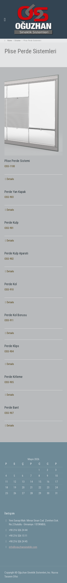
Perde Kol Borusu (15, 315)
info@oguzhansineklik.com (23, 547)
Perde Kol (10, 284)
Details (10, 179)
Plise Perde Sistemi (17, 161)
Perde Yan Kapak (15, 192)
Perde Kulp (11, 222)
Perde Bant (11, 407)
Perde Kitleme (13, 377)
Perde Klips (11, 346)
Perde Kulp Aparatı (16, 253)
